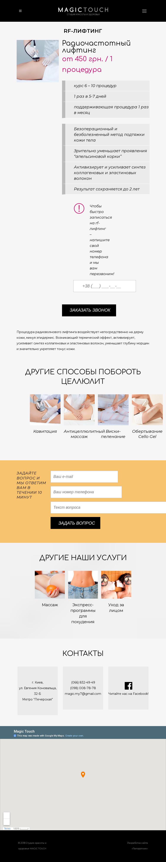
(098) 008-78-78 (83, 688)
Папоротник (140, 848)
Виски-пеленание (113, 434)
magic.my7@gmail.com (83, 694)
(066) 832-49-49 (83, 682)
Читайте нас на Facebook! (128, 694)
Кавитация (45, 431)
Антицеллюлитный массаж (84, 434)
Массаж (50, 604)
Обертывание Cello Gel (147, 434)
